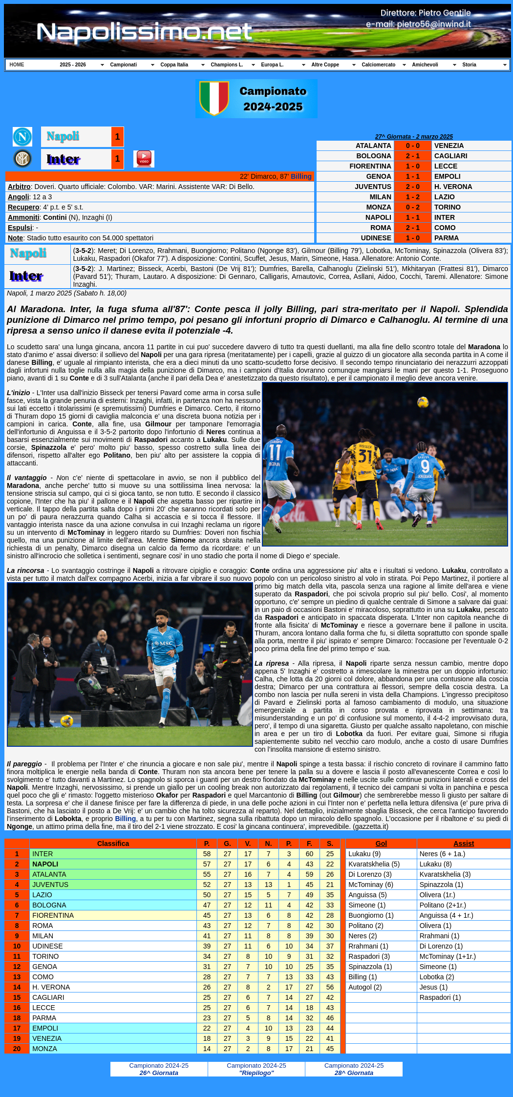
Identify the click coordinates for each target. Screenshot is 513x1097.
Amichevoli (425, 64)
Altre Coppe (326, 64)
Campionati (123, 64)
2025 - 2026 (73, 64)
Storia (469, 64)
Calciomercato (379, 64)
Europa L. (272, 64)
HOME (17, 64)
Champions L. (227, 64)
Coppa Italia (175, 64)
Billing (301, 176)
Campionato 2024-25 (159, 1069)
